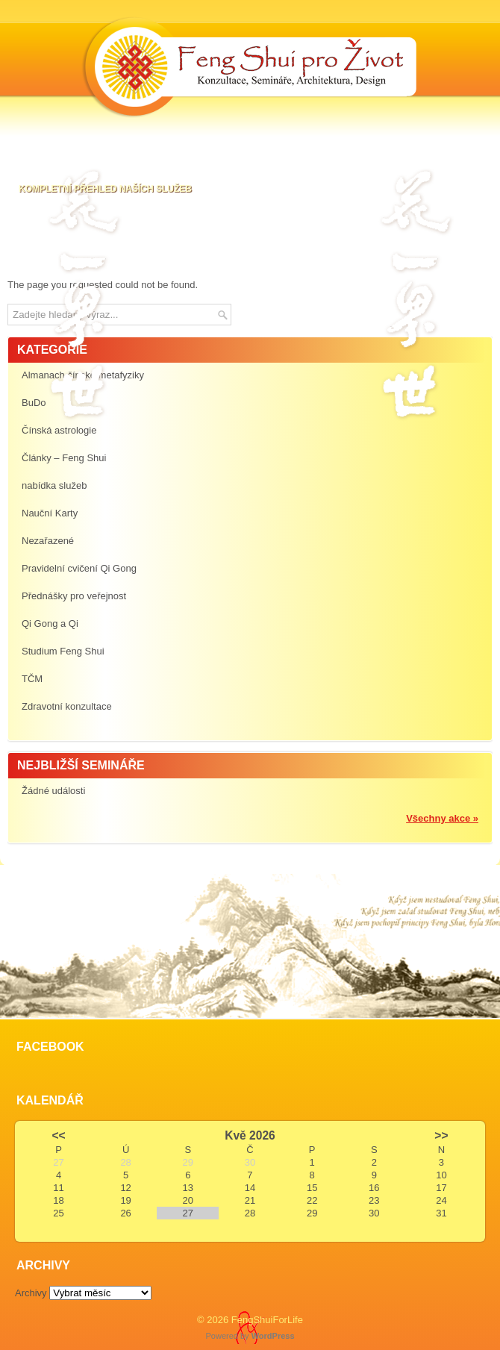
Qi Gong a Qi (50, 623)
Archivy (31, 1293)
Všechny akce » (442, 818)
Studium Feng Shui (63, 651)
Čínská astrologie (59, 430)
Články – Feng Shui (64, 457)
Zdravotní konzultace (67, 706)
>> (441, 1135)
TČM (32, 678)
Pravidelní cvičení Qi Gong (79, 568)
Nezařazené (48, 540)
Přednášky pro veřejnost (74, 595)
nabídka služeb (54, 485)
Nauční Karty (50, 513)
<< (58, 1135)
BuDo (34, 402)
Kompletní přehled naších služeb (105, 189)
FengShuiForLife (267, 1319)
